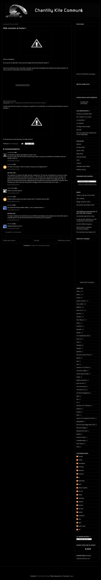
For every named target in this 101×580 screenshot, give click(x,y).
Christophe (81, 463)
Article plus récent (9, 240)
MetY (80, 484)
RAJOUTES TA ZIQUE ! (87, 282)
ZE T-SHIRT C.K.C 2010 (83, 117)
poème (78, 358)
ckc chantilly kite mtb (82, 335)
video (78, 291)
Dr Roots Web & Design (42, 576)
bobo (77, 415)
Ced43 (80, 460)
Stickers (78, 409)
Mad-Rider (81, 481)
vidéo (78, 323)
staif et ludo (81, 526)
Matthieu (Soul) (81, 169)
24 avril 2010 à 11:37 (13, 210)
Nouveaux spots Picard (83, 355)
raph (79, 522)
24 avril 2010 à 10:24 (13, 201)
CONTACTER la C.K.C (83, 558)
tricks (78, 447)
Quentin (78, 144)
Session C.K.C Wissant (83, 405)
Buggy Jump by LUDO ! (83, 201)
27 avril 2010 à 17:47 (13, 220)
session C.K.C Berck (82, 367)
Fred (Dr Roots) (81, 157)
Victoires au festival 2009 (83, 114)
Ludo (77, 160)
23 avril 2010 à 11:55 (13, 169)
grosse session (80, 301)
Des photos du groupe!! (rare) (85, 205)
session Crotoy (80, 437)
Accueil (36, 240)
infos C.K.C (79, 310)
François (81, 474)
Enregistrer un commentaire (13, 232)
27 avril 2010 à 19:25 (13, 228)
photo (78, 294)
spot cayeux (80, 443)
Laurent (78, 163)
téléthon (78, 307)
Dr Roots (81, 467)
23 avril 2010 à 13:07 (13, 193)
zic (77, 402)
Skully (80, 495)
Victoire (78, 317)
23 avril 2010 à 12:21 (13, 184)
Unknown (81, 498)
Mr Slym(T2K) (80, 147)
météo (78, 377)
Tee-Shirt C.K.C (81, 389)
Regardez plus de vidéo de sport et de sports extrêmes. (30, 103)
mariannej (10, 152)
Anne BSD (10, 188)
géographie (79, 421)
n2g (79, 519)
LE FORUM (79, 123)
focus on (79, 339)
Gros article (79, 304)
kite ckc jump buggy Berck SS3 (85, 424)
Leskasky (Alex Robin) (83, 166)
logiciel (78, 434)
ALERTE (79, 326)
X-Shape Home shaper (83, 126)
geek (77, 396)
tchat (83, 74)
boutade (78, 329)
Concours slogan (81, 370)
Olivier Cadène (82, 488)
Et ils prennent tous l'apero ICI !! (86, 232)
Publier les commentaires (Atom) (40, 245)
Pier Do (80, 491)
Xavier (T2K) (80, 150)
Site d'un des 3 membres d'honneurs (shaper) (83, 228)
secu (77, 364)
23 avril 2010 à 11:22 (13, 160)
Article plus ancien (64, 240)
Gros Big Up (80, 320)
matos (78, 297)
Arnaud (80, 456)
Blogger (71, 576)
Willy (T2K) (79, 154)
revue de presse (81, 386)
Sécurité (78, 130)
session (78, 313)
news (78, 342)
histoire (78, 348)
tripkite (78, 332)
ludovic (80, 512)
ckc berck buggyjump (82, 393)
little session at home (9, 101)
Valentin (80, 502)
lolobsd (12, 103)
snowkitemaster (81, 440)
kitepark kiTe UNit (81, 431)
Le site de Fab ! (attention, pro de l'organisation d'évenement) (86, 220)
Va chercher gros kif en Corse (85, 216)
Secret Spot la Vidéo (82, 374)
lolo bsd (11, 143)
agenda (78, 351)
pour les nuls (80, 383)
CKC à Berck (80, 198)
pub (77, 361)
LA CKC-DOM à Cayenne (84, 224)
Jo (79, 477)
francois (9, 164)
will (79, 529)
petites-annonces (81, 380)
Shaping (78, 345)
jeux (77, 399)
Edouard (81, 470)
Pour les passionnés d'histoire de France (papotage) (86, 133)
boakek (78, 412)
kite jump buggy (81, 427)
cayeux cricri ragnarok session (85, 418)
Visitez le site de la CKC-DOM (85, 195)
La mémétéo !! (80, 120)
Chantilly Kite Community (84, 102)
